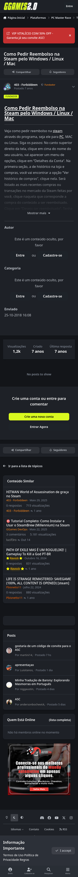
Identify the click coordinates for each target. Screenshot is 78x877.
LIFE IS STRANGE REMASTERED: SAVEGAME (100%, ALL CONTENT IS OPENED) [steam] (38, 581)
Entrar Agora (39, 427)
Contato (34, 829)
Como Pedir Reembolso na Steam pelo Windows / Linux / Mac (38, 113)
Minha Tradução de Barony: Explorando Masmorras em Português (42, 682)
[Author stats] (73, 86)
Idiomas (17, 829)
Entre (20, 255)
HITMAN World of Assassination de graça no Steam (37, 494)
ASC (17, 699)
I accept (63, 850)
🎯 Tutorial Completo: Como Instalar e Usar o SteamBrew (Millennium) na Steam (38, 523)
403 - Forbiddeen (26, 85)
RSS (63, 829)
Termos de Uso (13, 855)
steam (57, 131)
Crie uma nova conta (38, 417)
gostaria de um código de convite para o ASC (43, 648)
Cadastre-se (52, 255)
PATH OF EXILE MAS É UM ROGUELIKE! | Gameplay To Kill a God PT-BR (36, 552)
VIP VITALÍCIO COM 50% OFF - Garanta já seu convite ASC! (30, 35)
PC (61, 136)
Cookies (49, 829)
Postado (43, 655)
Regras (24, 860)
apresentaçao (24, 665)
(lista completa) (60, 720)
